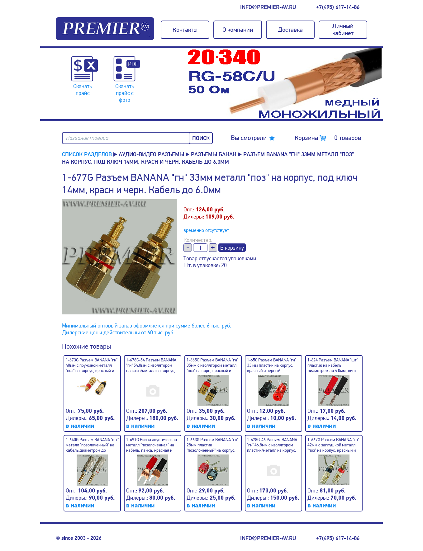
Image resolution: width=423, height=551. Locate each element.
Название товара (87, 138)
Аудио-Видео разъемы (151, 154)
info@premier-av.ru (268, 7)
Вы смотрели (249, 138)
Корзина (328, 138)
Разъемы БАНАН (213, 154)
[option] (285, 83)
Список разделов (87, 154)
